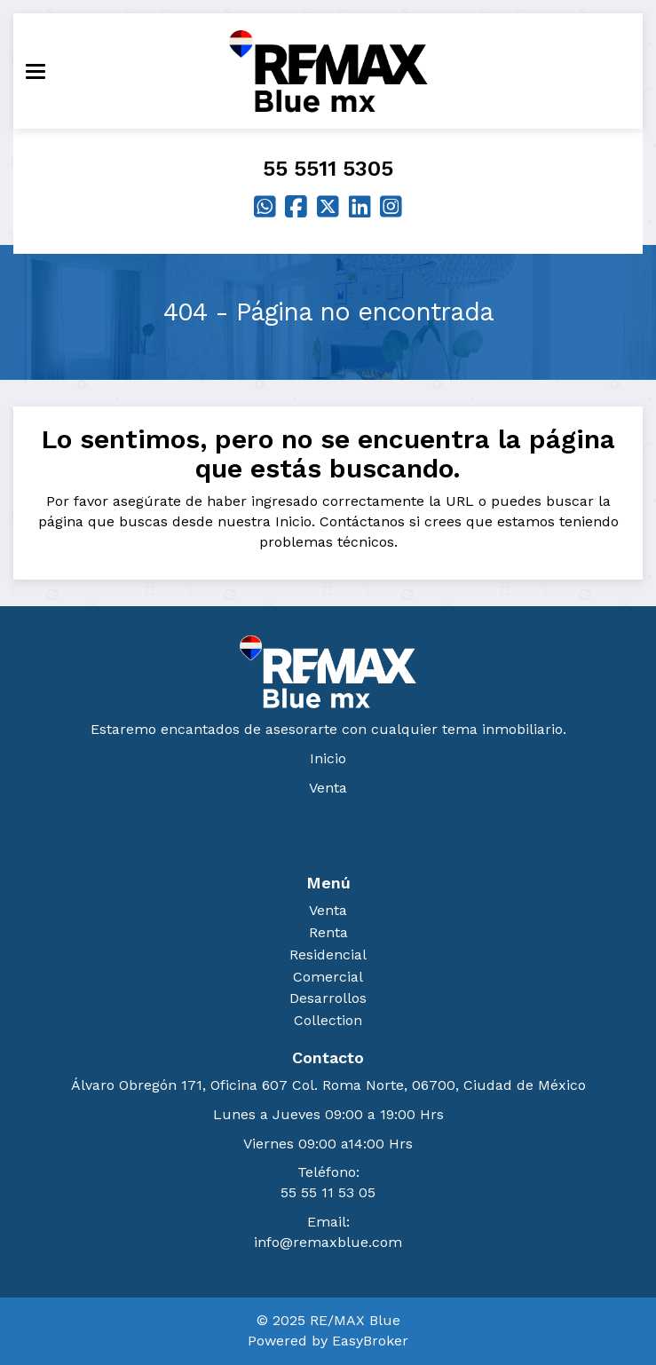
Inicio (328, 758)
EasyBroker (370, 1340)
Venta (328, 787)
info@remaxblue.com (328, 1242)
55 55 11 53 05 (328, 1192)
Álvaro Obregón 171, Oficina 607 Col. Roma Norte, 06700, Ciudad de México (328, 1085)
